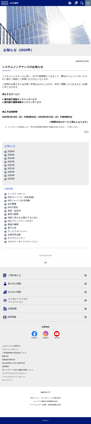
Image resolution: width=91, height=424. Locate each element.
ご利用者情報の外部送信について (14, 353)
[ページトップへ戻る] (45, 263)
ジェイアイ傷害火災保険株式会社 (45, 401)
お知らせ (9, 145)
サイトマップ (7, 380)
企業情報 (8, 189)
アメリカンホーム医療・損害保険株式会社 (45, 405)
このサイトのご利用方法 (11, 346)
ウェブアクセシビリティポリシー (14, 373)
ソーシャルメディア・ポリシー (13, 377)
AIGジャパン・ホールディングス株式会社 (45, 398)
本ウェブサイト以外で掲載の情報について (17, 370)
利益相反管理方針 (8, 360)
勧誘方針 (5, 356)
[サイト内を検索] (82, 3)
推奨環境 (5, 366)
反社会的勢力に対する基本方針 (13, 363)
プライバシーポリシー (10, 349)
